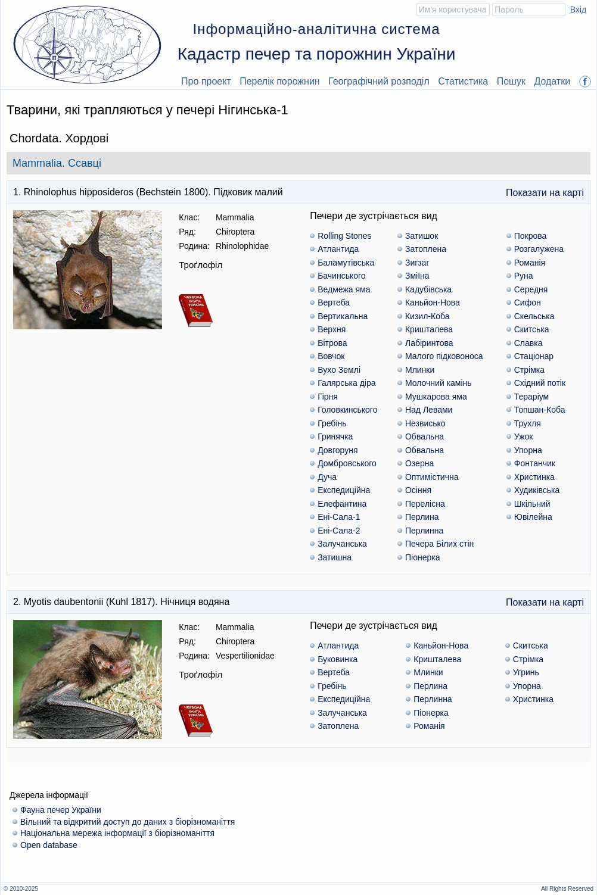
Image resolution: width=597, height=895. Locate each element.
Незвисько (425, 423)
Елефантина (342, 504)
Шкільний (532, 504)
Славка (528, 343)
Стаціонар (534, 356)
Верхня (332, 329)
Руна (523, 275)
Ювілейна (533, 517)
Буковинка (337, 659)
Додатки (552, 81)
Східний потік (539, 383)
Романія (529, 262)
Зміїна (417, 275)
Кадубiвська (428, 289)
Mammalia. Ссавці (57, 163)
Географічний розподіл (379, 81)
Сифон (527, 302)
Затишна (335, 557)
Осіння (418, 490)
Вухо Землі (339, 370)
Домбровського (347, 463)
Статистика (463, 81)
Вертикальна (343, 316)
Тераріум (531, 396)
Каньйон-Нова (432, 302)
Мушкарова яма (436, 396)
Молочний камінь (438, 383)
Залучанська (342, 543)
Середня (531, 289)
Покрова (530, 236)
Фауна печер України (60, 810)
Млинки (419, 370)
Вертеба (334, 302)
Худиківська (537, 490)
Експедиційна (344, 490)
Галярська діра (346, 383)
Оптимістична (431, 477)
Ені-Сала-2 (339, 530)
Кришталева (429, 329)
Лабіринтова (429, 343)
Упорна (528, 450)
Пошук (511, 81)
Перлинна (424, 530)
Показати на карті (545, 193)
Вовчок (331, 356)
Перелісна (425, 504)
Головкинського (347, 409)
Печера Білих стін (439, 543)
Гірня (328, 396)
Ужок (523, 436)
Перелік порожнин (280, 81)
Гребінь (332, 423)
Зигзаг (417, 262)
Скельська (534, 316)
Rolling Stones (344, 236)
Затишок (421, 236)
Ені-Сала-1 (339, 517)
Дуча (327, 477)
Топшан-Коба (539, 409)
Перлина (422, 517)
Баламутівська (346, 262)
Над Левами (428, 409)
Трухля (527, 423)
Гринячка (335, 436)
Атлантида (338, 249)
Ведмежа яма (344, 289)
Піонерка (422, 557)
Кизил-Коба (427, 316)
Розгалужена (539, 249)
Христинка (534, 477)
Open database (48, 845)
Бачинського (341, 275)
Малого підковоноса (444, 356)
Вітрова (332, 343)
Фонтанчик (534, 463)
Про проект (206, 81)
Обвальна (424, 436)
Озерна (419, 463)
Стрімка (529, 370)
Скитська (531, 329)
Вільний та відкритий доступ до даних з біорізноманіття (127, 822)
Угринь (526, 672)
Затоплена (425, 249)
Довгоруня (337, 450)
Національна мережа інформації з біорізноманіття (117, 833)
